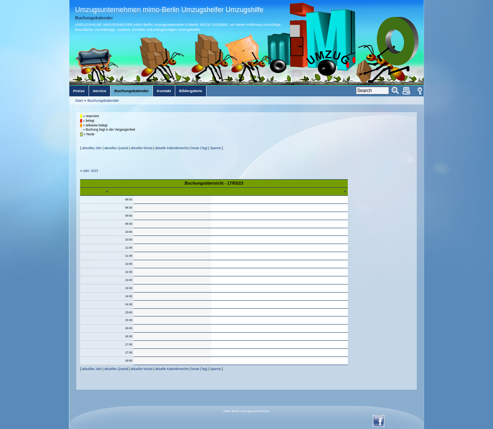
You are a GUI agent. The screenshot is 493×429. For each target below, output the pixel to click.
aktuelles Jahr (92, 148)
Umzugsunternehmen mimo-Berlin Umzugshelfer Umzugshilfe (169, 9)
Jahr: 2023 (90, 171)
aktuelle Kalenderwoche (172, 148)
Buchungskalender (103, 100)
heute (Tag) (199, 148)
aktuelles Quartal (116, 148)
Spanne (215, 148)
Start (79, 100)
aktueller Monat (141, 148)
